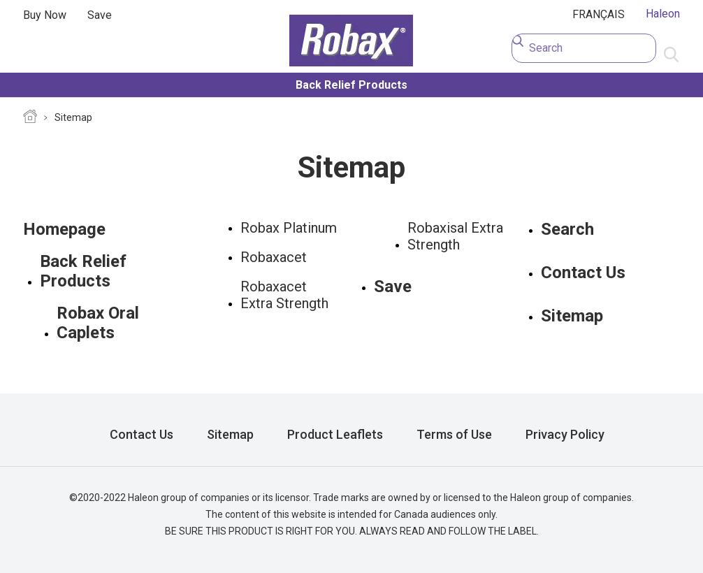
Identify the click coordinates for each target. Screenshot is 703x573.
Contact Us (583, 272)
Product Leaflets (335, 434)
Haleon (663, 13)
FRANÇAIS (598, 14)
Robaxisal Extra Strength (455, 236)
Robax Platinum (288, 227)
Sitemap (73, 117)
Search (567, 229)
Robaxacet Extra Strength (284, 295)
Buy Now (44, 15)
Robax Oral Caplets (98, 322)
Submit (671, 55)
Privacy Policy (565, 434)
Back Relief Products (351, 85)
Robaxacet (273, 257)
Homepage (30, 118)
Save (99, 15)
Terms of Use (454, 434)
